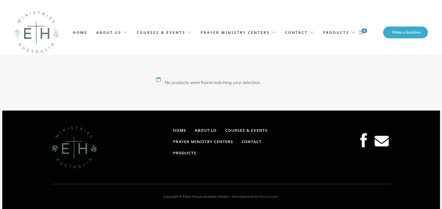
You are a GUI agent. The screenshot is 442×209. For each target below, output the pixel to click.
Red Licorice (268, 197)
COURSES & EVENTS (161, 32)
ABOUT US (108, 32)
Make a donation (406, 32)
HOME (80, 32)
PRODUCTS (336, 32)
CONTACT (296, 32)
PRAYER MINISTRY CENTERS (235, 32)
